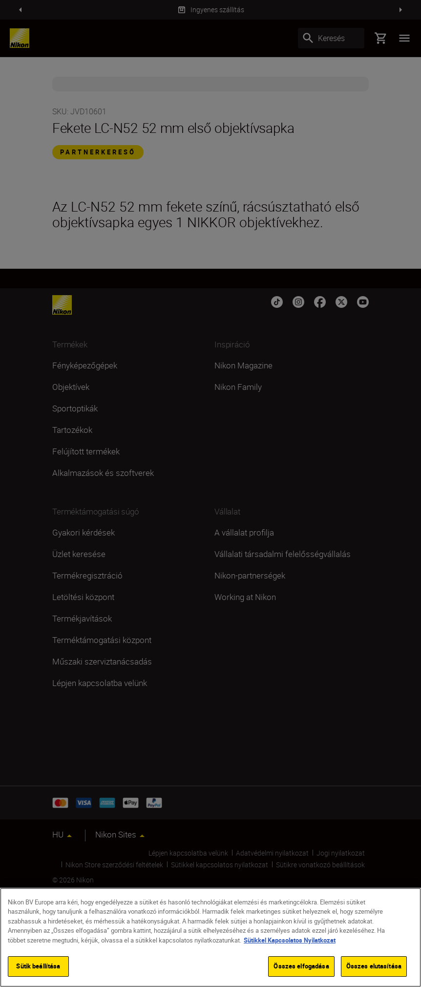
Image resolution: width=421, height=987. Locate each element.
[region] (210, 937)
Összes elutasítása (373, 966)
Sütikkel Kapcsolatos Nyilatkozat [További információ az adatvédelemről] (290, 940)
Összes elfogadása (301, 966)
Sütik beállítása (38, 966)
